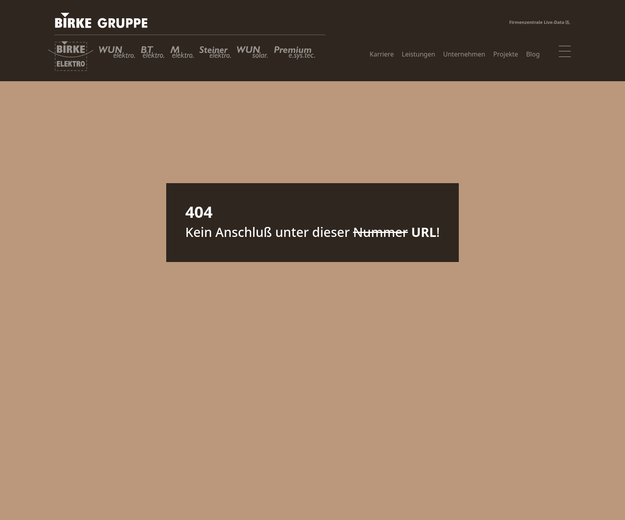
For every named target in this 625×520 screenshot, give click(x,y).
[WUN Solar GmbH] (252, 56)
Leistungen (418, 55)
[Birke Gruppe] (189, 22)
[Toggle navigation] (565, 52)
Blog (533, 55)
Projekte (505, 55)
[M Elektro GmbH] (182, 56)
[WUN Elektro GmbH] (117, 56)
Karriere (381, 55)
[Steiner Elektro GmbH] (215, 56)
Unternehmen (464, 55)
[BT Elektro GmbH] (152, 56)
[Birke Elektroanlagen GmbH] (70, 56)
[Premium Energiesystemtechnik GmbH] (297, 56)
